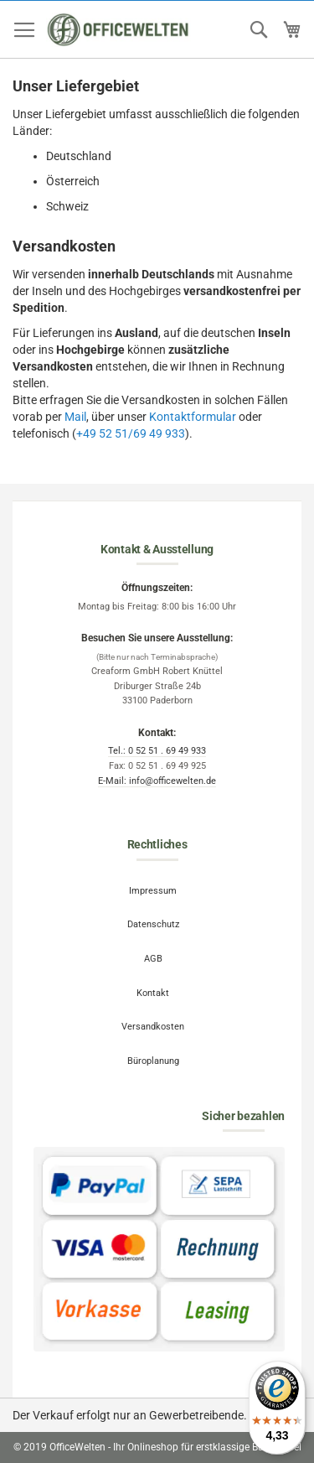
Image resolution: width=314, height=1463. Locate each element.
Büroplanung (153, 1061)
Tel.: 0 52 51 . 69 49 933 (157, 750)
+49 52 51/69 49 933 (130, 433)
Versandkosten (152, 1026)
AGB (153, 958)
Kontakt (152, 993)
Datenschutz (153, 924)
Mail (75, 416)
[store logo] (118, 30)
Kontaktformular (192, 416)
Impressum (153, 890)
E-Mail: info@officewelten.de (157, 781)
